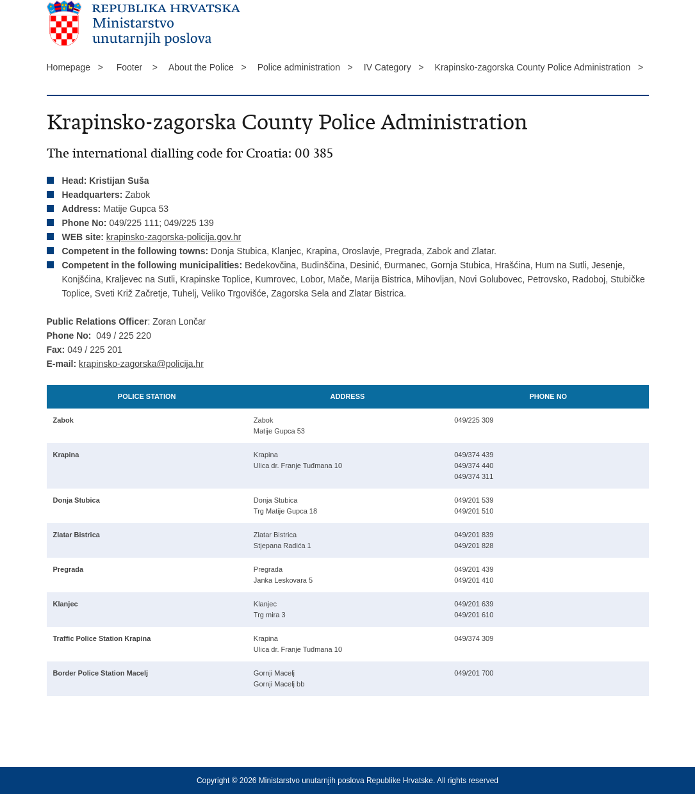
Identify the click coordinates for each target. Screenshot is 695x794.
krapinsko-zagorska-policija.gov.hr (173, 237)
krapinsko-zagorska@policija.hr (141, 364)
